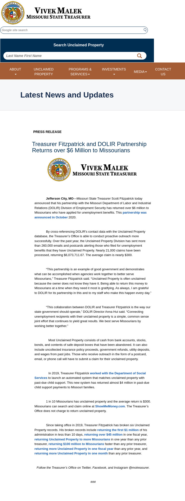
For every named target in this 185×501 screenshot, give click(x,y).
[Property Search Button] (139, 56)
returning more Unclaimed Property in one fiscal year (73, 449)
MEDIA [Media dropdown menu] (140, 72)
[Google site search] (74, 30)
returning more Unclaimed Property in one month (71, 453)
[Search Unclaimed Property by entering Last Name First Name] (74, 56)
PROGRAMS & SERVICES (80, 71)
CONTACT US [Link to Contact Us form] (163, 71)
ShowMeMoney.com (110, 406)
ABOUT (15, 71)
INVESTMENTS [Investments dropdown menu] (114, 71)
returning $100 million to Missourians (76, 444)
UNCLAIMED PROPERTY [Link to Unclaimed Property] (43, 71)
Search (146, 30)
